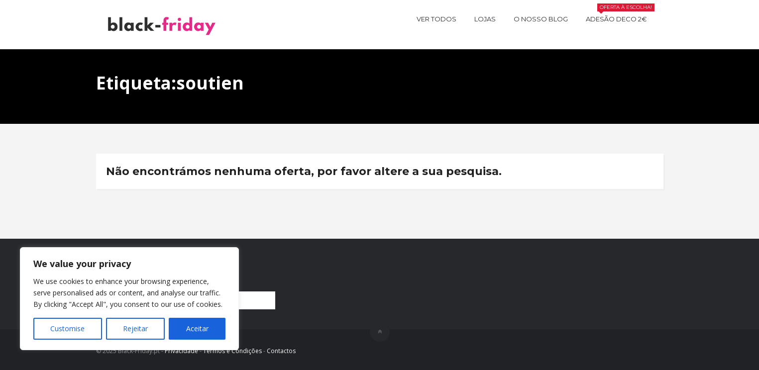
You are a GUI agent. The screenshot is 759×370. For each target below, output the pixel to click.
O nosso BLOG (541, 19)
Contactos (281, 351)
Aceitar (197, 328)
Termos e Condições (232, 351)
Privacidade (181, 351)
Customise (67, 328)
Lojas (485, 19)
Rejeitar (135, 328)
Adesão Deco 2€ (620, 17)
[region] (129, 298)
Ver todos (436, 19)
